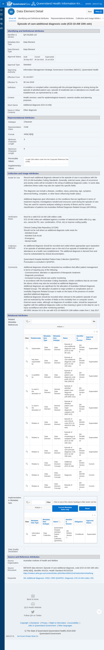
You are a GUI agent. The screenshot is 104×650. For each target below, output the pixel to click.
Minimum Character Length (15, 142)
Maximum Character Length (15, 151)
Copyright (26, 633)
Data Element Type (16, 50)
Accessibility (74, 633)
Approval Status (14, 58)
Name (67, 341)
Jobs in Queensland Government (43, 636)
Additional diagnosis (37, 600)
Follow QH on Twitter (80, 623)
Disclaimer (36, 633)
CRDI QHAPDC (59, 600)
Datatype (14, 122)
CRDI (49, 600)
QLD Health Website (51, 623)
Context (13, 98)
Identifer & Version (71, 544)
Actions (62, 329)
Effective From (16, 77)
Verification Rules (15, 218)
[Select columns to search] (30, 324)
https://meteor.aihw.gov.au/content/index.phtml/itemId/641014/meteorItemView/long (60, 596)
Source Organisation (15, 584)
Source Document (14, 591)
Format (14, 134)
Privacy (46, 633)
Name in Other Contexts (16, 111)
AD (27, 600)
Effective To (15, 82)
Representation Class (17, 128)
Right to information (59, 633)
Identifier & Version (14, 36)
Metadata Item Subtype (58, 341)
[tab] (12, 18)
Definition (14, 87)
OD (94, 600)
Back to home (23, 623)
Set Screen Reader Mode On (30, 646)
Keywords (14, 600)
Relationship (38, 341)
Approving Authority (14, 71)
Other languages (66, 636)
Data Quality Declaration (16, 573)
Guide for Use (16, 178)
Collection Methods (15, 247)
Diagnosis (71, 600)
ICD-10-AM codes (84, 600)
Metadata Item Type (16, 43)
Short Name (15, 105)
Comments (15, 267)
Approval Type (16, 65)
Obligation (81, 544)
